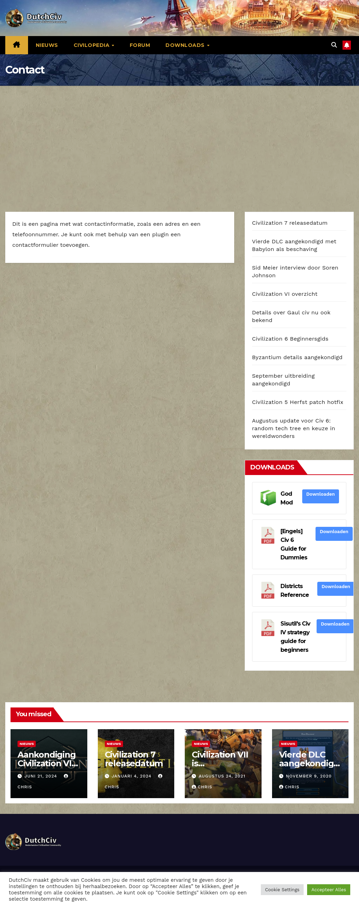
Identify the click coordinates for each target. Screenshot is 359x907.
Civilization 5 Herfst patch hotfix (298, 402)
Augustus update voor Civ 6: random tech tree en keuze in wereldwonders (293, 428)
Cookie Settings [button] (282, 889)
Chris (202, 786)
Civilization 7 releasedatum (290, 222)
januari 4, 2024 (132, 776)
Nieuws (47, 45)
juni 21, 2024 (42, 776)
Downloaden (320, 494)
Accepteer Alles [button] (328, 889)
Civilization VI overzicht (285, 294)
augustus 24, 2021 (222, 776)
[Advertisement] (179, 138)
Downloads (185, 45)
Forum (140, 45)
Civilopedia (92, 45)
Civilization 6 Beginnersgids (290, 338)
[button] (334, 45)
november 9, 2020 (309, 776)
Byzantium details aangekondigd (297, 357)
